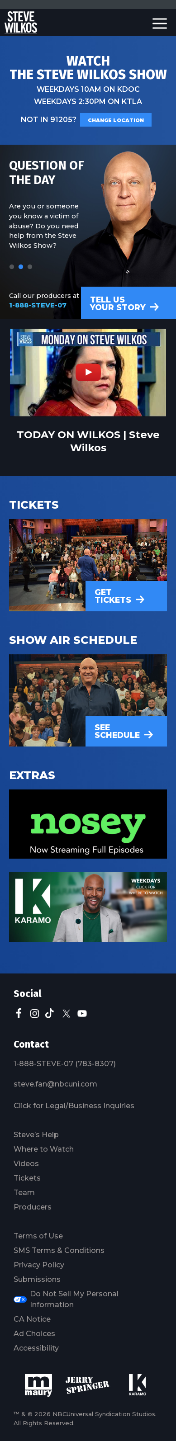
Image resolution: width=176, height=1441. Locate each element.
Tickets (27, 1178)
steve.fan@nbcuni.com (55, 1084)
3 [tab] (29, 267)
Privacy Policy (39, 1265)
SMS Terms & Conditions (59, 1250)
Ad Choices (34, 1333)
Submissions (37, 1279)
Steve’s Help (36, 1134)
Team (24, 1192)
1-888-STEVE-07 (38, 305)
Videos (26, 1163)
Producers (33, 1207)
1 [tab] (11, 267)
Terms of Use (38, 1236)
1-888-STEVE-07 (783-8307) (65, 1063)
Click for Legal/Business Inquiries (74, 1105)
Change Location (116, 120)
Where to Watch (44, 1149)
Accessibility (36, 1348)
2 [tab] (20, 267)
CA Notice (32, 1319)
